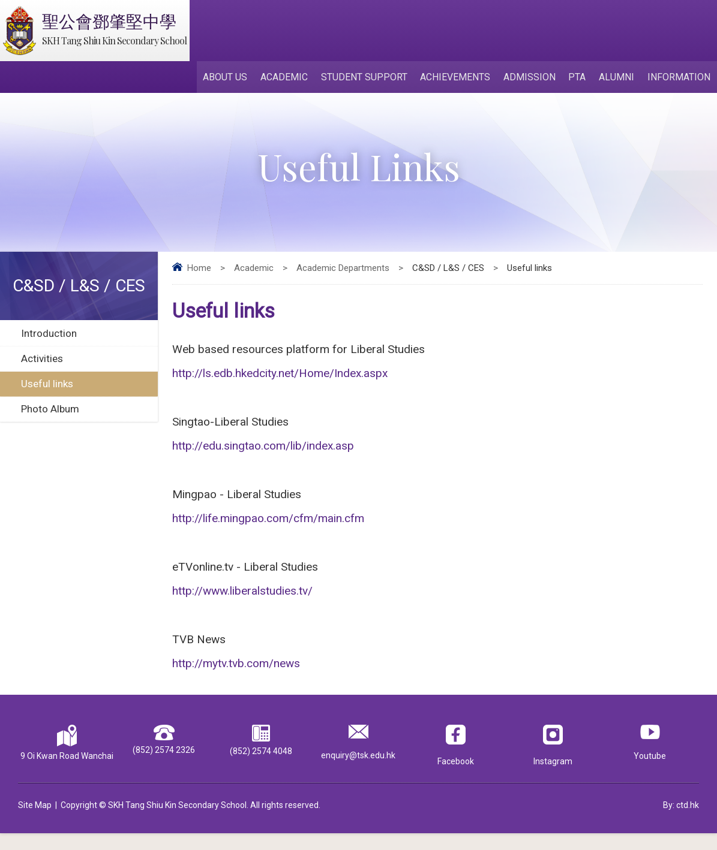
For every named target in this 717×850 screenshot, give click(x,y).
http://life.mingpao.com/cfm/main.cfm (268, 527)
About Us (233, 79)
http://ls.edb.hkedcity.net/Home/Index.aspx (280, 376)
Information (679, 79)
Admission (533, 79)
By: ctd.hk (681, 822)
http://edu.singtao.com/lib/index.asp (263, 452)
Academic (290, 79)
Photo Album (50, 411)
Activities (42, 361)
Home (199, 270)
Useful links (47, 386)
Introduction (49, 336)
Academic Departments (342, 270)
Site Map (35, 822)
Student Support (369, 79)
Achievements (460, 79)
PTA (580, 79)
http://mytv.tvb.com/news (236, 678)
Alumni (618, 79)
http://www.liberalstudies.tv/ (242, 603)
